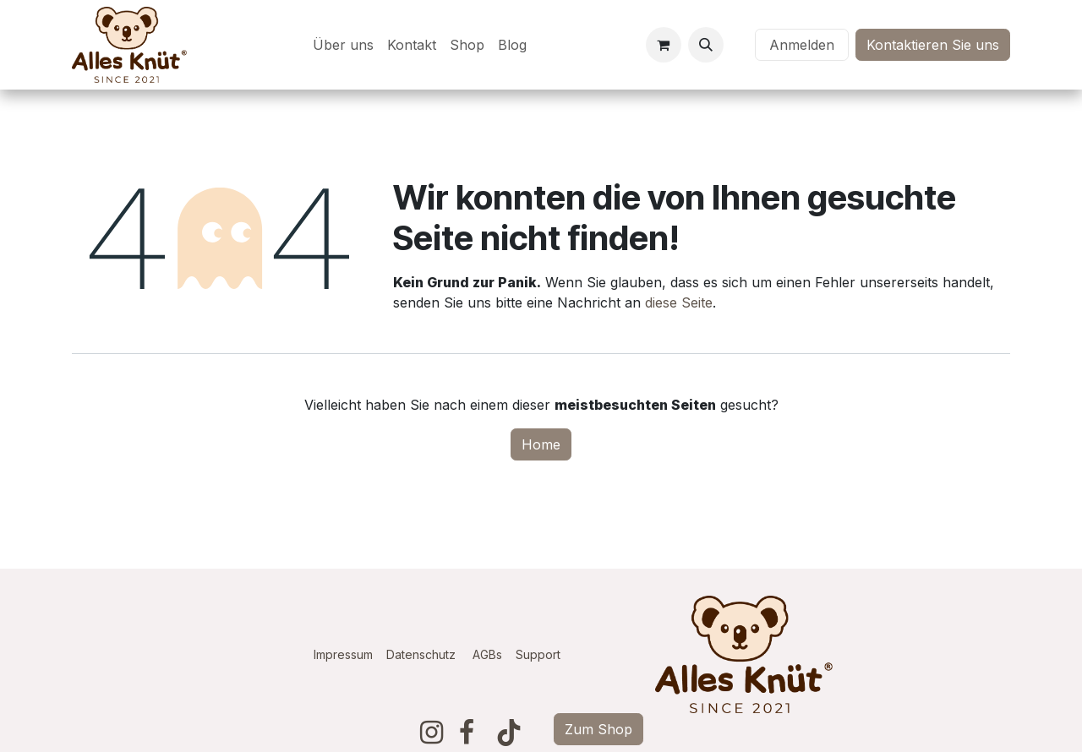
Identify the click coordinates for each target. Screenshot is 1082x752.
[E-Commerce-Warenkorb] (663, 45)
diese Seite (679, 302)
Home (541, 444)
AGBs (494, 654)
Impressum (343, 654)
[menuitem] (343, 45)
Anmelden (801, 44)
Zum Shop (598, 729)
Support (538, 654)
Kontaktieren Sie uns (932, 44)
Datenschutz (421, 654)
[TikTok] (509, 732)
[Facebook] (467, 732)
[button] (706, 45)
